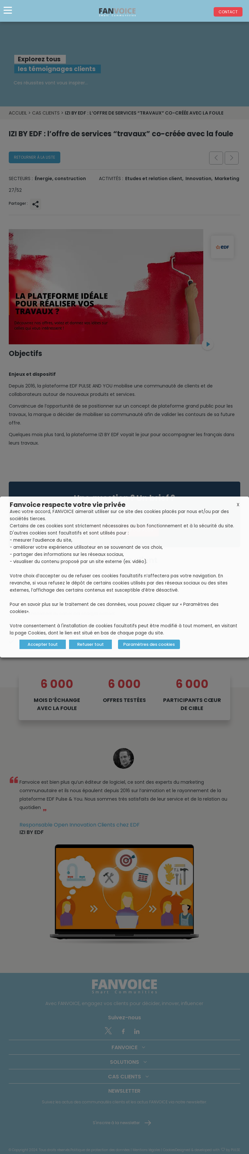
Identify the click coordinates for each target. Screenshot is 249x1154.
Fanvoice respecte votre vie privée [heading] (67, 504)
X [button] (238, 505)
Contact (228, 12)
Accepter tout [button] (43, 644)
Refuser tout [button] (90, 644)
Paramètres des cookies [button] (149, 644)
